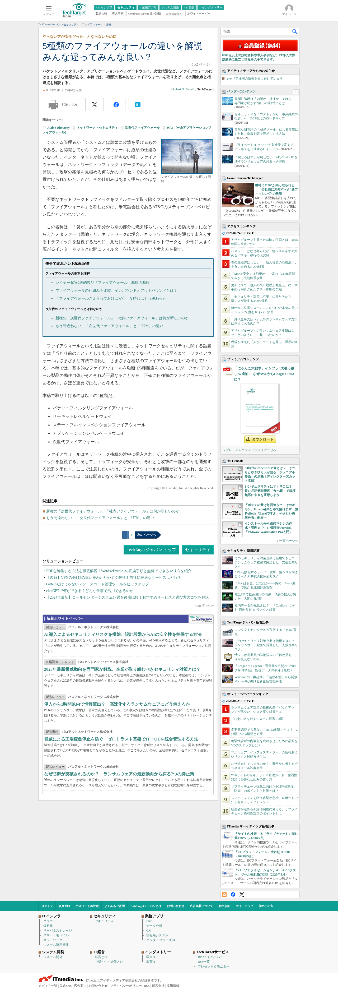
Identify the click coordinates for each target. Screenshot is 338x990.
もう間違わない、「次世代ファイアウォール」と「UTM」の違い (109, 326)
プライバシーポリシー (126, 986)
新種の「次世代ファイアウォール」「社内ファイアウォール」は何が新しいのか (122, 318)
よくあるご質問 (114, 906)
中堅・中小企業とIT (109, 962)
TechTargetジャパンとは (146, 906)
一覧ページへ (288, 541)
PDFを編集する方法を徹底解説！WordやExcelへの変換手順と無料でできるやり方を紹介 (118, 571)
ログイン (47, 906)
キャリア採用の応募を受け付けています (254, 78)
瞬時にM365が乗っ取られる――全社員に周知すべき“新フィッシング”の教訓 (276, 189)
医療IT (151, 957)
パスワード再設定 (87, 906)
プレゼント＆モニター (213, 966)
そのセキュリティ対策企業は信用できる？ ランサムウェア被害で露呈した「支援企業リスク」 (266, 562)
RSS (224, 894)
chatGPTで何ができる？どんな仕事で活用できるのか (89, 591)
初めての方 (266, 906)
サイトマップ (244, 906)
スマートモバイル (56, 935)
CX (148, 930)
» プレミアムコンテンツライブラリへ (249, 450)
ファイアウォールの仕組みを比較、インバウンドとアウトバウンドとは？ (116, 291)
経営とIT (101, 957)
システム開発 (52, 957)
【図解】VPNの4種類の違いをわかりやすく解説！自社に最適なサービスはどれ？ (113, 578)
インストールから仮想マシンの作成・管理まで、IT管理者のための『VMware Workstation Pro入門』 (268, 528)
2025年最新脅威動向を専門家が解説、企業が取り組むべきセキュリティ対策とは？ (122, 669)
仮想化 (48, 926)
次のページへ (146, 535)
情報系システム (157, 935)
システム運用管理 (56, 945)
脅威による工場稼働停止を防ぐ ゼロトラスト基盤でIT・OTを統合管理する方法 (121, 739)
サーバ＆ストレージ (57, 930)
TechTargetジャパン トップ (151, 549)
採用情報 (173, 986)
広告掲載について (201, 906)
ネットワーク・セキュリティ (97, 127)
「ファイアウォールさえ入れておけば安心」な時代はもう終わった (110, 298)
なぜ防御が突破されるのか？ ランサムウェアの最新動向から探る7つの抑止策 (119, 774)
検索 (295, 31)
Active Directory (58, 127)
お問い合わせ (175, 906)
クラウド (49, 921)
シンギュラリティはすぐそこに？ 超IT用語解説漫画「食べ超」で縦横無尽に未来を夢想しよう (270, 491)
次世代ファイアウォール (142, 127)
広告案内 (80, 986)
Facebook (233, 894)
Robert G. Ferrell (183, 89)
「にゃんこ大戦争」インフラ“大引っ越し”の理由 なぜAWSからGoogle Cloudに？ (264, 373)
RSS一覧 (204, 962)
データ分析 (154, 926)
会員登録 (64, 906)
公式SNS (65, 986)
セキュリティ (197, 549)
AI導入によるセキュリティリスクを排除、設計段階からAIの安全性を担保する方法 (122, 634)
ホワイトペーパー (210, 957)
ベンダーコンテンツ (241, 91)
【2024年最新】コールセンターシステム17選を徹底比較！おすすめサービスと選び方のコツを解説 (127, 597)
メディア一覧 (47, 986)
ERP (149, 921)
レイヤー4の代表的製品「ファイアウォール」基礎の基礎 (102, 283)
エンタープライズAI (160, 940)
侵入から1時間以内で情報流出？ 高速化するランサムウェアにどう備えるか (117, 704)
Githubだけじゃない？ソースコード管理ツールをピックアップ (97, 584)
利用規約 (224, 906)
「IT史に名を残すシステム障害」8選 (257, 719)
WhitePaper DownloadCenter (201, 619)
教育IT (151, 962)
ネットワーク (52, 940)
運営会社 (158, 986)
